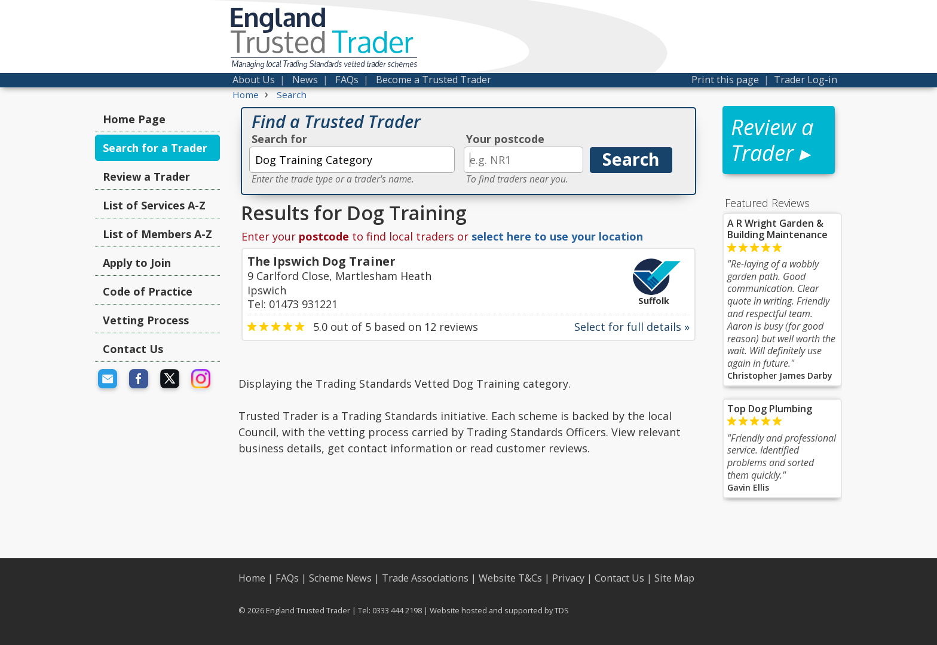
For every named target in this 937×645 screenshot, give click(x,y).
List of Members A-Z (157, 234)
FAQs (347, 79)
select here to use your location (557, 236)
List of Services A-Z (154, 205)
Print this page (725, 79)
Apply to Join (137, 262)
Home (251, 578)
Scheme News (340, 578)
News (305, 79)
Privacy (568, 578)
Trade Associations (425, 578)
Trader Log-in (805, 79)
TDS (562, 610)
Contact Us (133, 349)
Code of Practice (147, 291)
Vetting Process (146, 320)
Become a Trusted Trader (433, 79)
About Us (253, 79)
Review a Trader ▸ (772, 140)
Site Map (674, 578)
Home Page (134, 119)
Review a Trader (146, 176)
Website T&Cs (510, 578)
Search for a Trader (155, 148)
